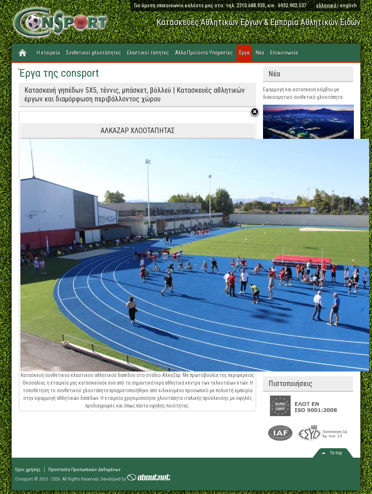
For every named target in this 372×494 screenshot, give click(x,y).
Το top (336, 452)
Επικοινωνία (284, 52)
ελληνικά (326, 5)
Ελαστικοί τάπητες (148, 52)
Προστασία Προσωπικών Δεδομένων (84, 469)
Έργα (244, 52)
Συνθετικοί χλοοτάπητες (93, 52)
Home (23, 53)
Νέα (260, 52)
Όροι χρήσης (28, 469)
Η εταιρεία (48, 52)
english (348, 5)
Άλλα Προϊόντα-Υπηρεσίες (204, 52)
